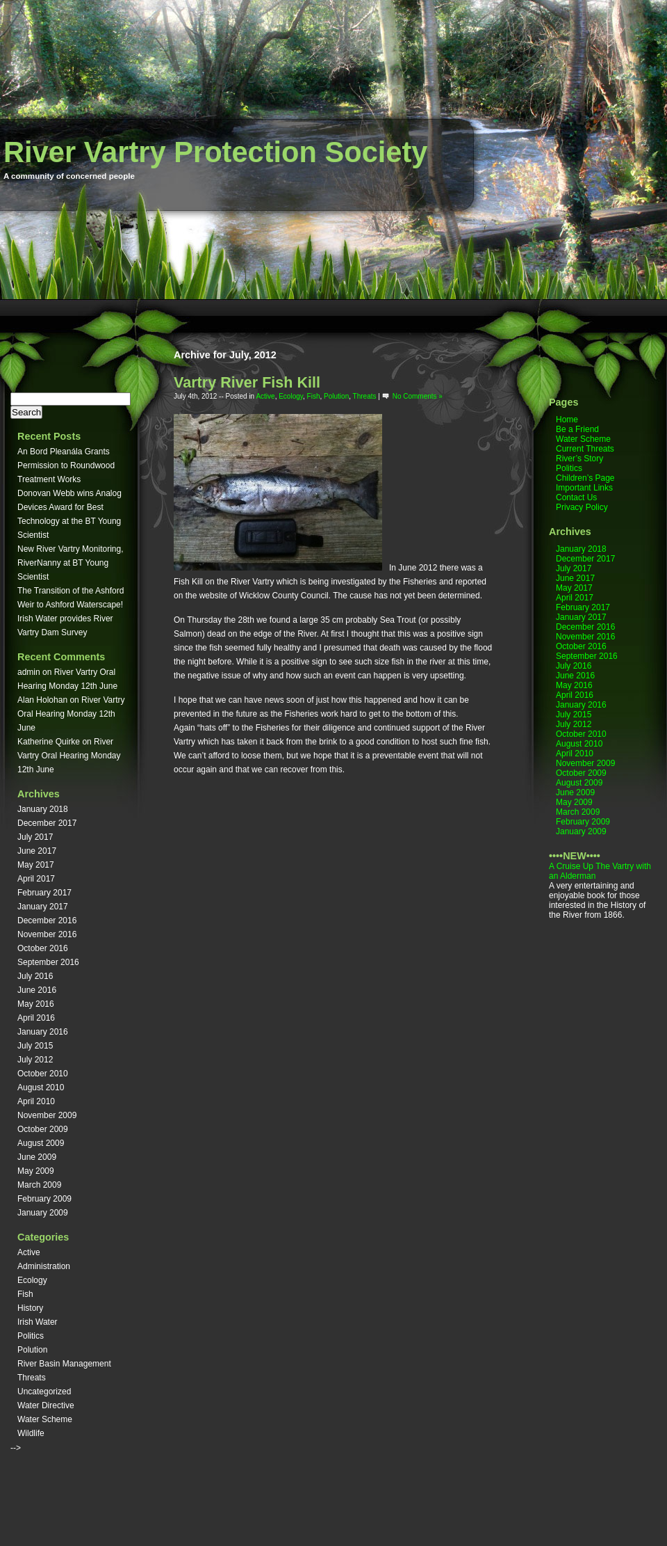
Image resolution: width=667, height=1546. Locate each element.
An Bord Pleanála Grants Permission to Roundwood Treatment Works (66, 465)
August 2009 (40, 1143)
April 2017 (36, 879)
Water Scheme (44, 1419)
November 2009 (46, 1115)
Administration (43, 1266)
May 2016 (35, 1004)
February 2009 (44, 1199)
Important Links (584, 488)
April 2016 (36, 1018)
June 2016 (36, 990)
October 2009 (42, 1129)
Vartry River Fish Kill (247, 382)
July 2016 (35, 976)
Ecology (32, 1280)
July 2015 (35, 1046)
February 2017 (44, 893)
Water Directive (45, 1405)
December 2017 (46, 823)
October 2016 (42, 948)
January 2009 (42, 1213)
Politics (30, 1336)
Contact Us (576, 497)
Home (567, 419)
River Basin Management (64, 1364)
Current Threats (585, 449)
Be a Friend (577, 429)
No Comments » (418, 396)
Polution (32, 1350)
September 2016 (48, 962)
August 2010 (40, 1087)
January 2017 (42, 906)
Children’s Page (585, 478)
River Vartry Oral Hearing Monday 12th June (71, 714)
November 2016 (46, 934)
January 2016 (42, 1032)
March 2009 (39, 1185)
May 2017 (35, 865)
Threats (31, 1377)
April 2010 (36, 1101)
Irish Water (37, 1322)
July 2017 (35, 837)
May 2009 (35, 1171)
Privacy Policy (582, 507)
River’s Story (579, 458)
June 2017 (36, 851)
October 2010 (42, 1073)
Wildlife (30, 1433)
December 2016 (46, 920)
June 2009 (36, 1157)
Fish (25, 1294)
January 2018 (42, 809)
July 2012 (35, 1060)
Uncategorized (44, 1391)
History (30, 1308)
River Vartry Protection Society (215, 152)
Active (28, 1252)
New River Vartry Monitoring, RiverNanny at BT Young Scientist (70, 563)
